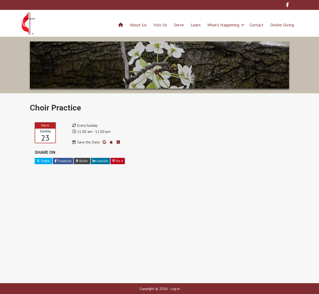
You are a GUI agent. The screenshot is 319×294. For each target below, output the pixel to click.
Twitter (43, 161)
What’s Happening (223, 25)
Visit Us (160, 25)
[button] (242, 25)
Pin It (117, 161)
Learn (195, 25)
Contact (256, 25)
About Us (138, 25)
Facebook (63, 161)
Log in (175, 288)
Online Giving (282, 25)
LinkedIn (100, 161)
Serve (179, 25)
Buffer (82, 161)
